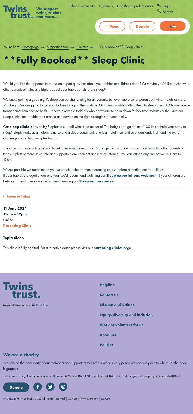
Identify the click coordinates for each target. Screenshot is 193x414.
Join (172, 26)
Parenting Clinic (17, 225)
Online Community (81, 5)
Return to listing (18, 196)
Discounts (106, 5)
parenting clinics (108, 247)
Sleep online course (96, 181)
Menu (112, 26)
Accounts (108, 334)
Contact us (109, 294)
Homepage (30, 46)
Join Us (72, 399)
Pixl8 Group (43, 305)
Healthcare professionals (135, 5)
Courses (82, 46)
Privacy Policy (89, 399)
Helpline (107, 284)
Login (163, 5)
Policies (106, 344)
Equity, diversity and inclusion (126, 314)
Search (165, 11)
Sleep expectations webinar (131, 175)
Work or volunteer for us (121, 324)
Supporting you (58, 46)
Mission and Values (117, 304)
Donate (142, 26)
